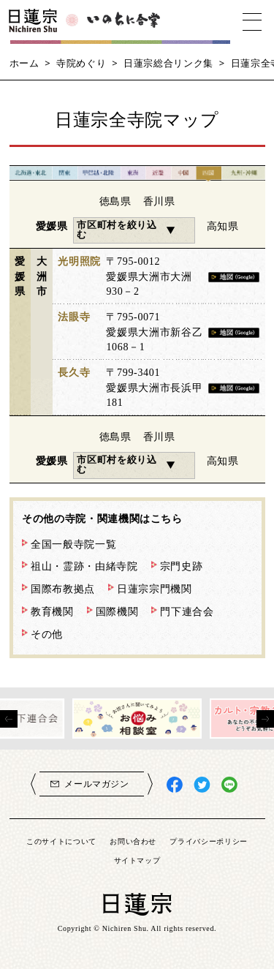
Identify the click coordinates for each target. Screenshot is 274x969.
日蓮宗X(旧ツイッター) (202, 785)
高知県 (223, 226)
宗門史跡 (181, 566)
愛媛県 (52, 226)
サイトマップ (137, 860)
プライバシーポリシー (209, 841)
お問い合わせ (133, 841)
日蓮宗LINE (229, 785)
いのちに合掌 (124, 22)
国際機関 (117, 611)
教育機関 (52, 611)
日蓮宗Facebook (175, 785)
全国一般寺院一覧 (73, 544)
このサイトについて (61, 841)
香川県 (159, 201)
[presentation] (9, 719)
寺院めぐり (81, 62)
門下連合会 (186, 611)
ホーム (24, 62)
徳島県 (115, 201)
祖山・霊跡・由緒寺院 (84, 566)
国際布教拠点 (63, 589)
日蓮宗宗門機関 (154, 589)
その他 (47, 634)
